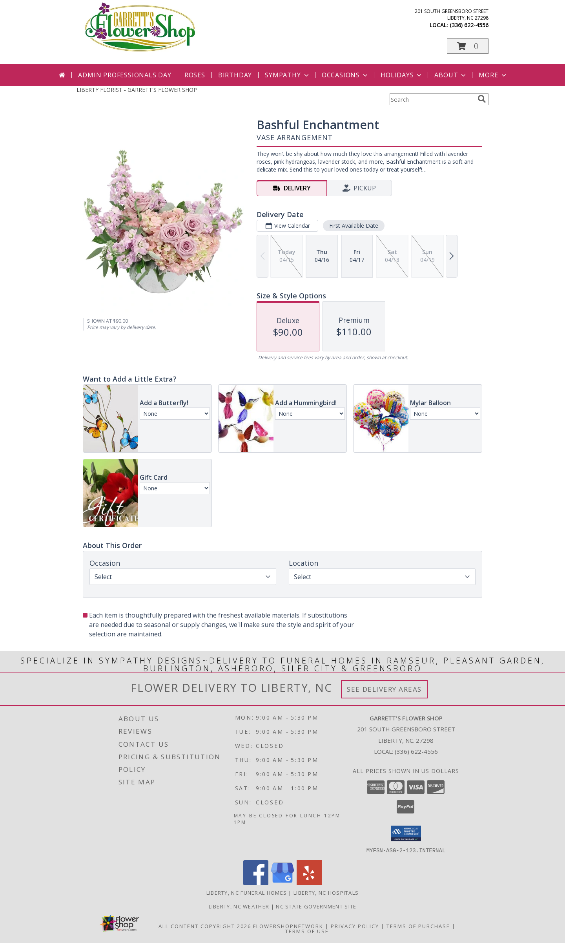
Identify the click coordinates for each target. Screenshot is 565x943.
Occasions (345, 75)
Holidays (402, 75)
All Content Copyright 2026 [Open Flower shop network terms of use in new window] (205, 925)
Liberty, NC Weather (239, 906)
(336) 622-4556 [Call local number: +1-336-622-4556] (469, 25)
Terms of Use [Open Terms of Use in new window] (307, 930)
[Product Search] (432, 99)
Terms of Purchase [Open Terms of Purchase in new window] (418, 925)
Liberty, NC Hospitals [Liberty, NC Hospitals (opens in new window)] (326, 892)
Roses (194, 75)
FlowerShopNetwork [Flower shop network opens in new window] (288, 925)
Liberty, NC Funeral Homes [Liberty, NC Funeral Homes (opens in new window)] (246, 892)
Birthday (235, 75)
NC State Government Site (316, 906)
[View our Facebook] (255, 882)
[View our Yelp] (309, 882)
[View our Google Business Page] (282, 882)
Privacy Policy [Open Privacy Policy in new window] (355, 925)
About (450, 75)
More (493, 75)
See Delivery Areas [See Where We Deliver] (384, 689)
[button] (467, 46)
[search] (482, 99)
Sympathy (287, 75)
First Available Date (353, 225)
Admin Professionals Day (124, 75)
